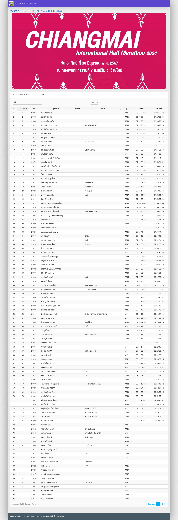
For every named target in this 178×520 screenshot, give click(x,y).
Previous (151, 504)
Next (163, 504)
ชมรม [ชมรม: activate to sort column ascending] (103, 109)
